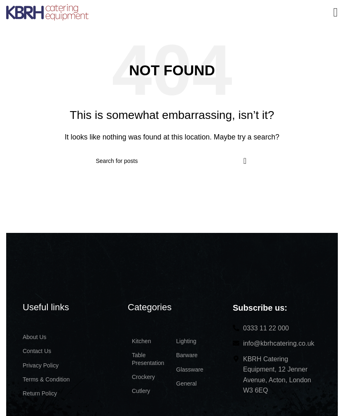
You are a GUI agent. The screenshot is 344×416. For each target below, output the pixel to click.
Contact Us (37, 351)
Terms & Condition (46, 379)
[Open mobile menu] (335, 12)
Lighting (186, 341)
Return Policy (40, 393)
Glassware (190, 369)
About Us (35, 337)
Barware (187, 355)
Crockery (143, 377)
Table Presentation (148, 359)
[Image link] (68, 263)
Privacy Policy (41, 365)
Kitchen (141, 341)
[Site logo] (47, 11)
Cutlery (141, 391)
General (186, 383)
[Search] (172, 160)
